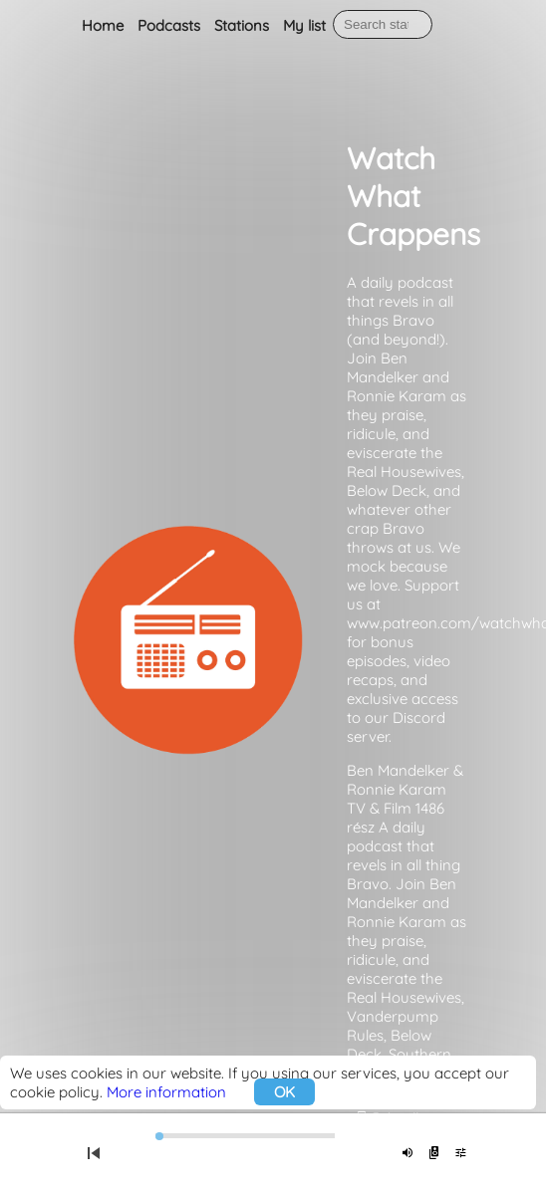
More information (166, 1091)
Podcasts (168, 25)
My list (304, 25)
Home (103, 25)
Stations (241, 25)
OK (284, 1091)
